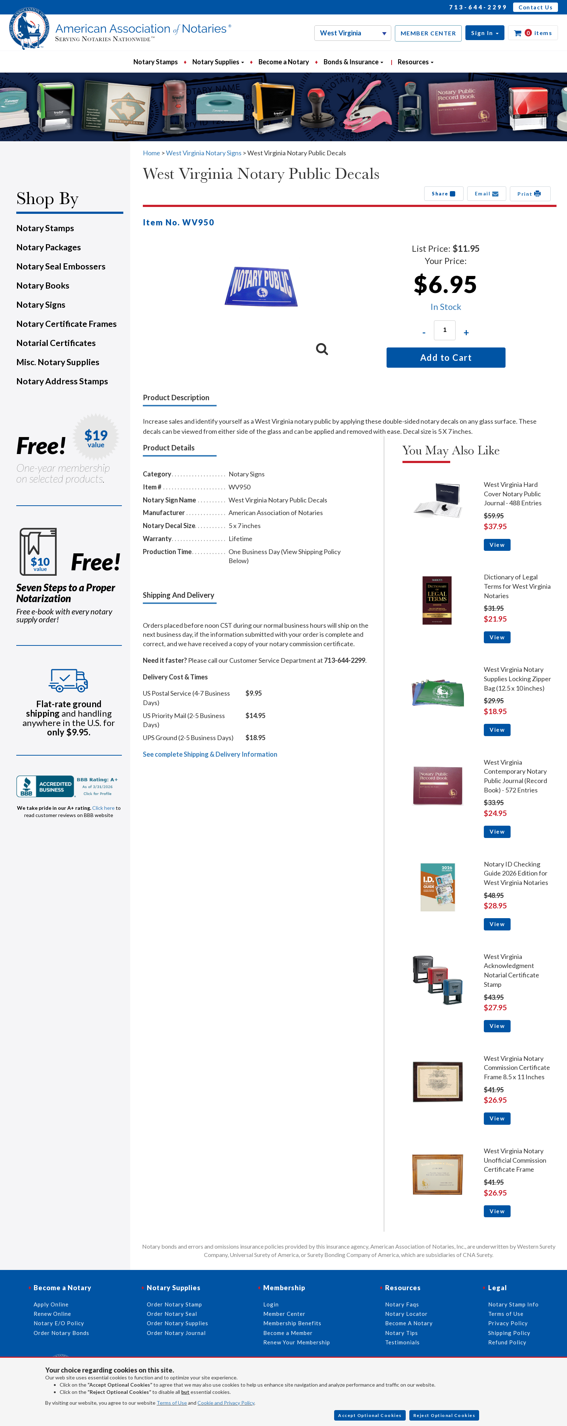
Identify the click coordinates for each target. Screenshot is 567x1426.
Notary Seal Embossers (61, 266)
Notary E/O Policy (59, 1323)
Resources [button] (416, 62)
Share (444, 193)
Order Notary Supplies (177, 1323)
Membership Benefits (292, 1323)
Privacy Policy (508, 1323)
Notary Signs (40, 304)
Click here (103, 808)
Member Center (284, 1313)
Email (487, 193)
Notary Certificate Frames (66, 324)
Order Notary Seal (172, 1313)
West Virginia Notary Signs (204, 153)
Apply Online (51, 1304)
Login (271, 1304)
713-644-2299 (478, 7)
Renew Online (52, 1313)
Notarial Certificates (56, 343)
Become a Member (288, 1333)
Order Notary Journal (176, 1333)
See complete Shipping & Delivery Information (210, 754)
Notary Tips (401, 1333)
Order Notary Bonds (61, 1333)
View (497, 544)
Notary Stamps (155, 62)
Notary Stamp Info (513, 1304)
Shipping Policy (509, 1333)
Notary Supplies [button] (218, 62)
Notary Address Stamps (62, 381)
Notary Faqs (402, 1304)
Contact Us (536, 7)
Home (151, 153)
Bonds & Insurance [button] (353, 62)
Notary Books (42, 285)
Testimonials (402, 1342)
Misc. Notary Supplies (57, 362)
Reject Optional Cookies (444, 1415)
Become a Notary (284, 62)
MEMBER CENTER (428, 33)
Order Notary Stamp (174, 1304)
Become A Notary (409, 1323)
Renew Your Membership (296, 1342)
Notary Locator (406, 1313)
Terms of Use (172, 1403)
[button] (484, 32)
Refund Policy (507, 1342)
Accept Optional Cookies (370, 1415)
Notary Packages (48, 247)
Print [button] (530, 193)
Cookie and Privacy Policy (225, 1403)
